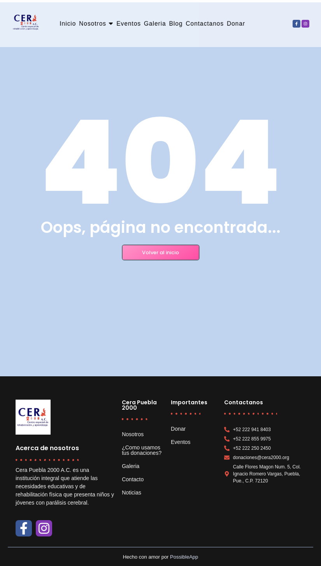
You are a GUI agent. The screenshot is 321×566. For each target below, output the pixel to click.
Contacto (133, 479)
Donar (178, 429)
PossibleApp (184, 557)
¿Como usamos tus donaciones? (141, 450)
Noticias (131, 492)
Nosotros (133, 434)
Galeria (130, 466)
